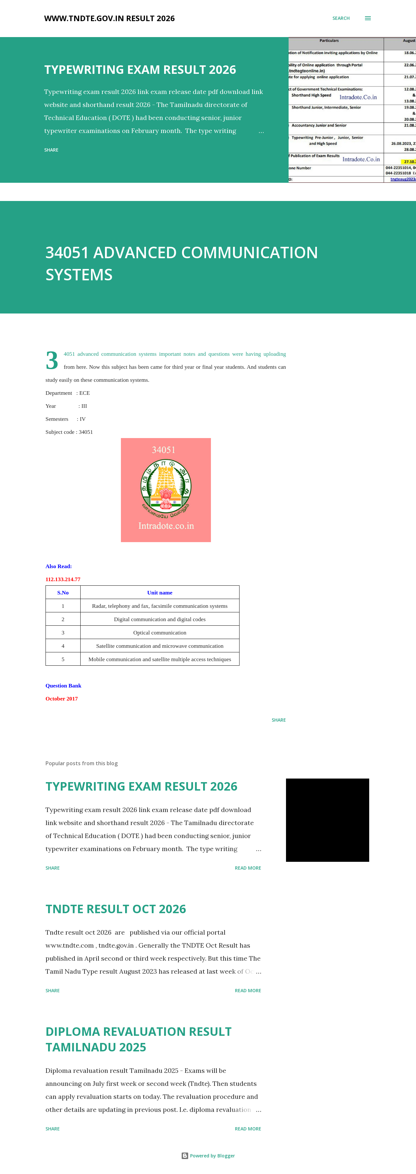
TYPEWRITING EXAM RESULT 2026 (140, 69)
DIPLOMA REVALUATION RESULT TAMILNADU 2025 (139, 1039)
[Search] (341, 18)
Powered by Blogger (208, 1156)
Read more (248, 868)
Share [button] (51, 150)
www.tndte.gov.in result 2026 (109, 18)
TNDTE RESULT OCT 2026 (116, 909)
